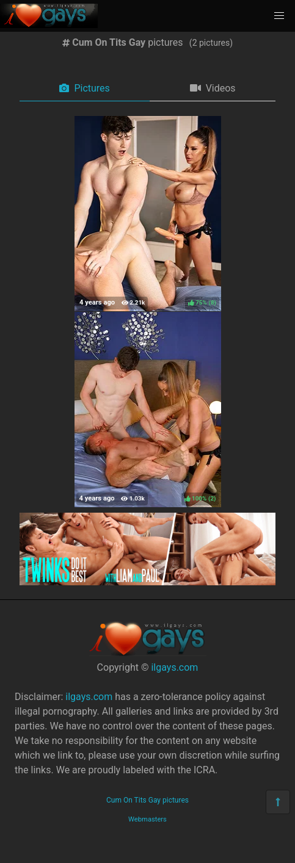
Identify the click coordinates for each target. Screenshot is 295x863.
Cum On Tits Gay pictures (147, 800)
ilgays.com (174, 667)
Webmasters (147, 819)
